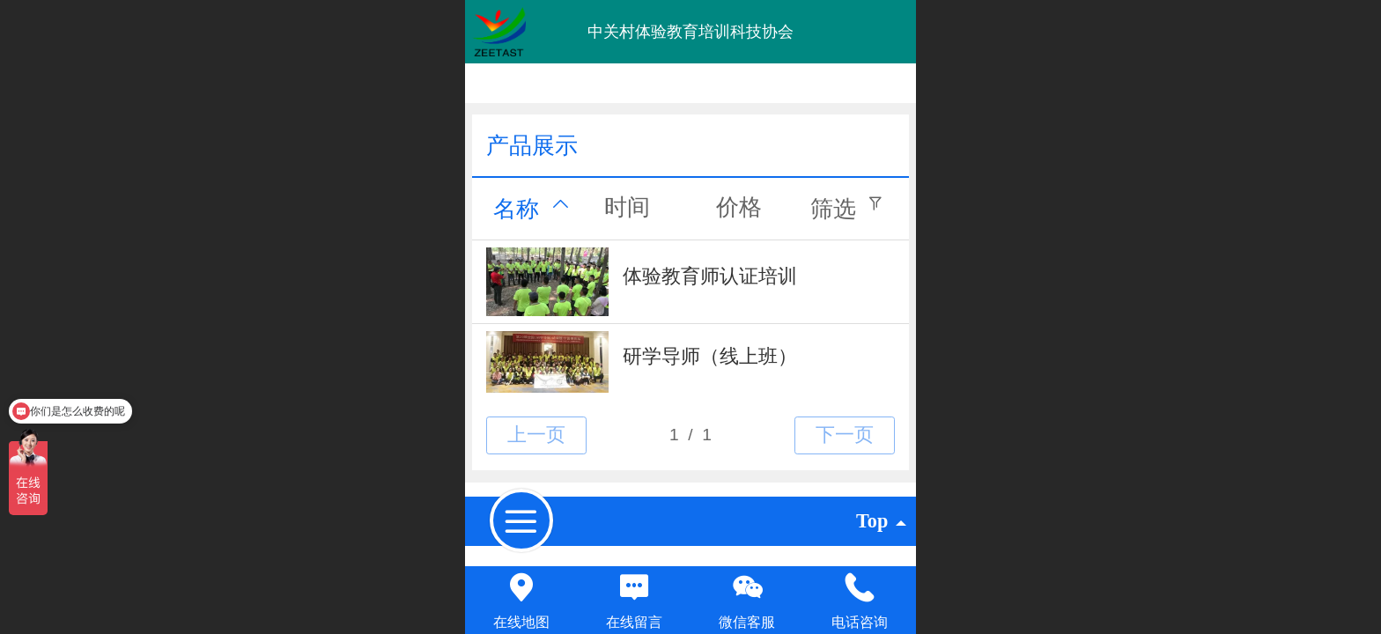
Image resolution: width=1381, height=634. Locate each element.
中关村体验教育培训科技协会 (690, 32)
